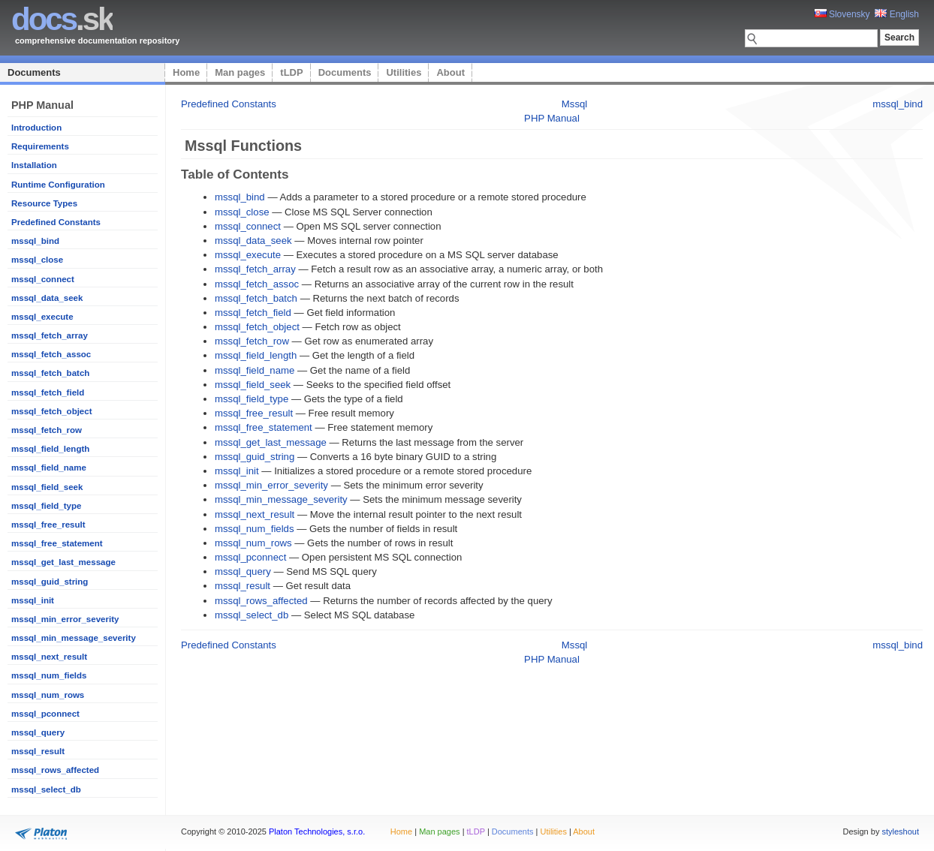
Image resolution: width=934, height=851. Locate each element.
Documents (34, 72)
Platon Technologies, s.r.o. (317, 831)
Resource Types (44, 203)
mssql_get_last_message (63, 562)
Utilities (403, 72)
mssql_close (37, 259)
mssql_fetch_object (51, 411)
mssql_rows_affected (55, 769)
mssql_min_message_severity (73, 637)
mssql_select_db (46, 789)
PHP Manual (552, 118)
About (450, 72)
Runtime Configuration (58, 184)
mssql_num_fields (48, 675)
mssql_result (38, 751)
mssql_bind (35, 240)
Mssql (574, 104)
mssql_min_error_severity (65, 619)
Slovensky (842, 14)
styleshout (900, 831)
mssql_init (32, 600)
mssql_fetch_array (49, 335)
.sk (62, 19)
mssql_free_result (48, 524)
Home (186, 72)
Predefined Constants (56, 222)
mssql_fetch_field (47, 392)
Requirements (40, 146)
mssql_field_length (50, 448)
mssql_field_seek (47, 487)
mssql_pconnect (45, 713)
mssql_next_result (49, 656)
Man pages (240, 72)
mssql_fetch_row (46, 430)
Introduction (36, 127)
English (897, 14)
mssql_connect (42, 279)
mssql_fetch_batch (50, 372)
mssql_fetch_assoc (51, 354)
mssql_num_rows (47, 694)
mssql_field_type (46, 505)
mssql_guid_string (49, 581)
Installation (34, 165)
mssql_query (38, 732)
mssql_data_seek (47, 297)
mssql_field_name (48, 467)
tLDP (291, 72)
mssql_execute (42, 316)
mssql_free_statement (57, 543)
